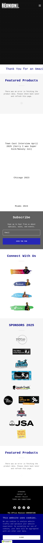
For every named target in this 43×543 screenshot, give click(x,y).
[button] (39, 5)
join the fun (21, 241)
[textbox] (21, 232)
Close (21, 537)
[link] (11, 5)
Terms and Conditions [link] (21, 499)
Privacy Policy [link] (21, 497)
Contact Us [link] (21, 494)
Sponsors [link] (21, 492)
